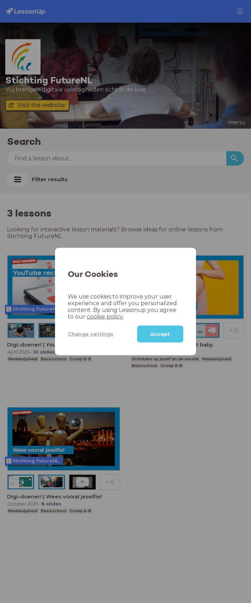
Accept (160, 334)
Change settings (91, 334)
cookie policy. (105, 316)
